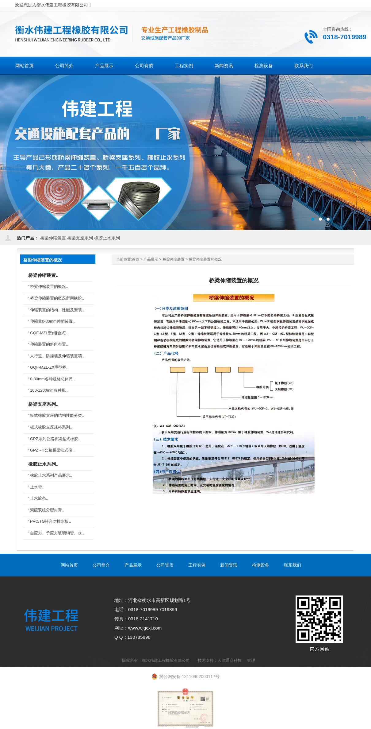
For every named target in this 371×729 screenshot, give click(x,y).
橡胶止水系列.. (43, 464)
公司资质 (165, 565)
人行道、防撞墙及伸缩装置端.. (57, 356)
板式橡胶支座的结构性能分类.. (57, 415)
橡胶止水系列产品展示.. (51, 475)
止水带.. (37, 487)
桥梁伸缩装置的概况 (205, 259)
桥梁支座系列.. (43, 404)
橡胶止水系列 (107, 237)
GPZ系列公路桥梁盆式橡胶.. (55, 438)
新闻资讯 (228, 565)
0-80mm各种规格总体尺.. (52, 379)
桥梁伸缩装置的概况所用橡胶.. (57, 298)
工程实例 (196, 565)
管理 (251, 660)
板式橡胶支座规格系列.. (51, 427)
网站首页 (24, 65)
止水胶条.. (39, 498)
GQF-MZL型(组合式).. (49, 333)
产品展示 (150, 259)
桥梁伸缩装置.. (43, 275)
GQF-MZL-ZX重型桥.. (49, 367)
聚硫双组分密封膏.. (47, 510)
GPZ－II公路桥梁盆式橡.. (52, 450)
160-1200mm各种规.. (49, 390)
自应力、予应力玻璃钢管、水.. (57, 533)
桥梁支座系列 (80, 237)
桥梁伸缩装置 (53, 237)
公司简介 (101, 565)
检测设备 (260, 565)
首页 (135, 259)
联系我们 (292, 565)
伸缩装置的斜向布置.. (49, 344)
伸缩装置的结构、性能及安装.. (57, 310)
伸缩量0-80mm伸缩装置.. (52, 321)
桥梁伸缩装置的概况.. (49, 286)
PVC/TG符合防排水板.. (50, 521)
